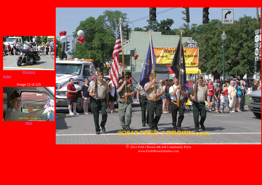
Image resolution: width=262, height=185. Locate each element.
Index (7, 76)
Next (28, 123)
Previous (28, 72)
